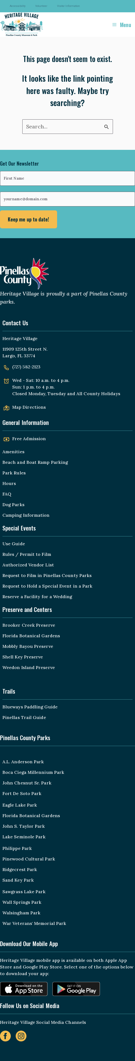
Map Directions (29, 407)
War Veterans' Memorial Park (34, 923)
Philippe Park (17, 848)
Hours (9, 483)
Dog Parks (13, 504)
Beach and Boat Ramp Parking (35, 462)
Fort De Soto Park (21, 793)
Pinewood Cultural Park (28, 859)
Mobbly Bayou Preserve (27, 646)
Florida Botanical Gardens (31, 636)
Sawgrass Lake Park (24, 891)
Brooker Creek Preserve (28, 625)
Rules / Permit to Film (26, 554)
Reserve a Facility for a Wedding (37, 596)
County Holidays (102, 393)
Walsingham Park (21, 913)
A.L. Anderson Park (23, 762)
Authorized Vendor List (28, 565)
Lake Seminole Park (24, 837)
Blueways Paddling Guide (30, 707)
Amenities (13, 451)
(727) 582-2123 (26, 367)
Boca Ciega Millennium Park (33, 772)
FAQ (6, 494)
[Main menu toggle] (121, 24)
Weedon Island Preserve (28, 667)
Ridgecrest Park (19, 869)
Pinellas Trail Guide (24, 717)
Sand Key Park (18, 880)
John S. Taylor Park (23, 826)
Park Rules (14, 473)
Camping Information (26, 515)
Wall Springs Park (21, 902)
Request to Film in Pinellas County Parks (47, 575)
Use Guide (13, 543)
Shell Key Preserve (22, 657)
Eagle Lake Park (19, 805)
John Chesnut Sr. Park (26, 783)
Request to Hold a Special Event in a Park (47, 586)
